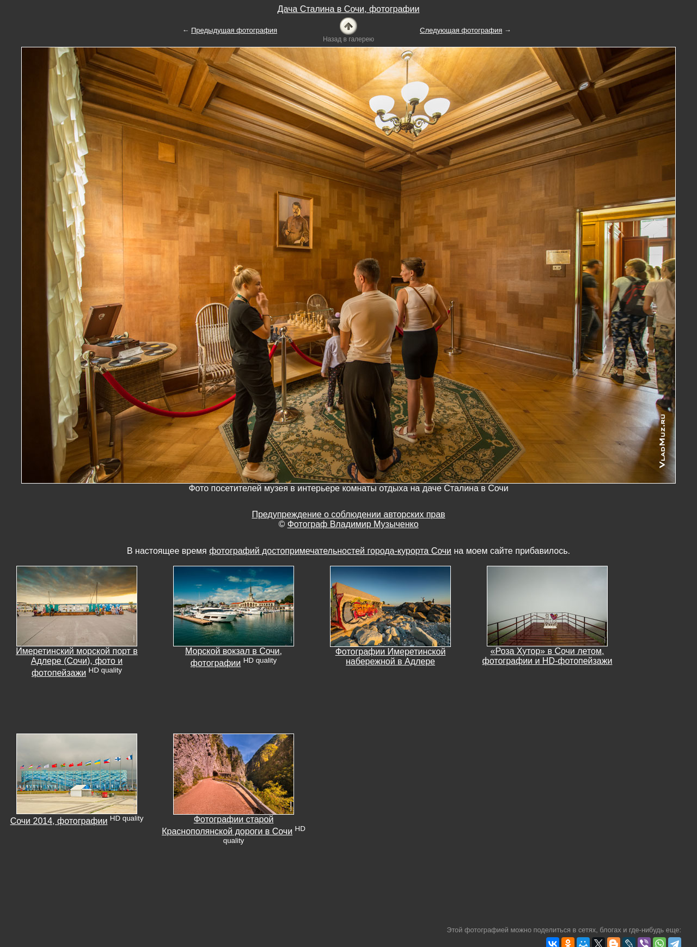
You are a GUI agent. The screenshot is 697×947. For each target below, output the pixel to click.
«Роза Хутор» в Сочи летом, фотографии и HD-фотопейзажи (547, 655)
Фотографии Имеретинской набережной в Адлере (390, 656)
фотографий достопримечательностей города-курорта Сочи (330, 550)
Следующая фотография (461, 30)
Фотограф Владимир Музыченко (353, 524)
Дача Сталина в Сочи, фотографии (349, 9)
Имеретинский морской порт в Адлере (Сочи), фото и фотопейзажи (77, 661)
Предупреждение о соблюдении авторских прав (348, 514)
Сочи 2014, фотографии (59, 821)
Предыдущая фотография (234, 30)
